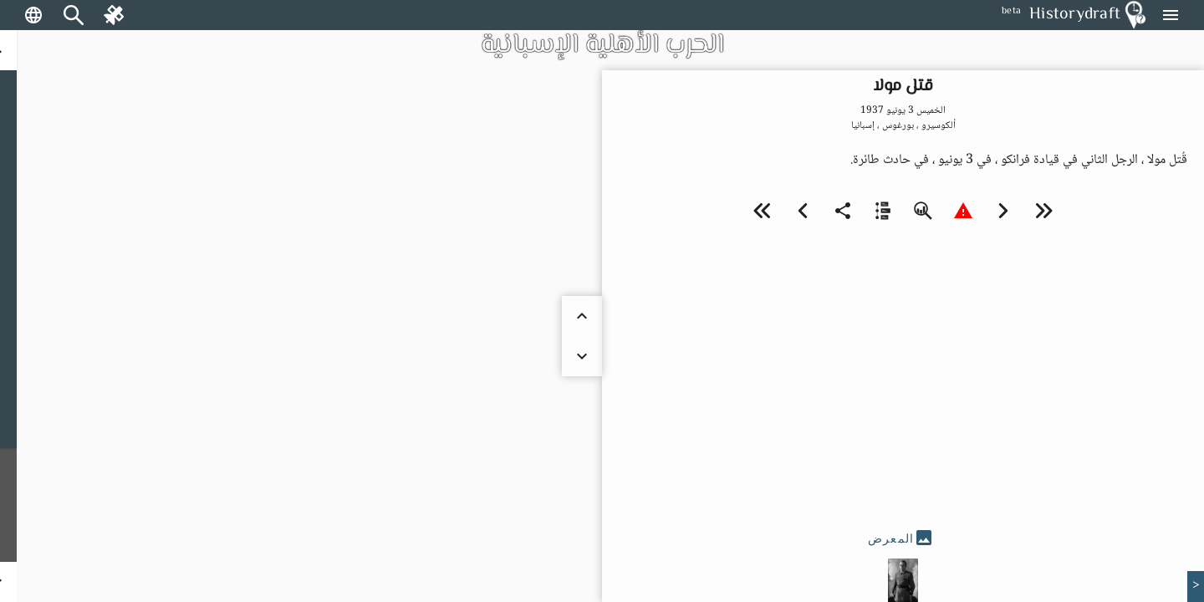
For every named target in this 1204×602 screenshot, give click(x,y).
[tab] (903, 538)
